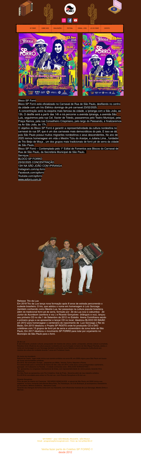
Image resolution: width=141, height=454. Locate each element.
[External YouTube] (66, 413)
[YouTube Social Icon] (75, 20)
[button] (103, 64)
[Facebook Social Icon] (70, 20)
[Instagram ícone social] (64, 20)
